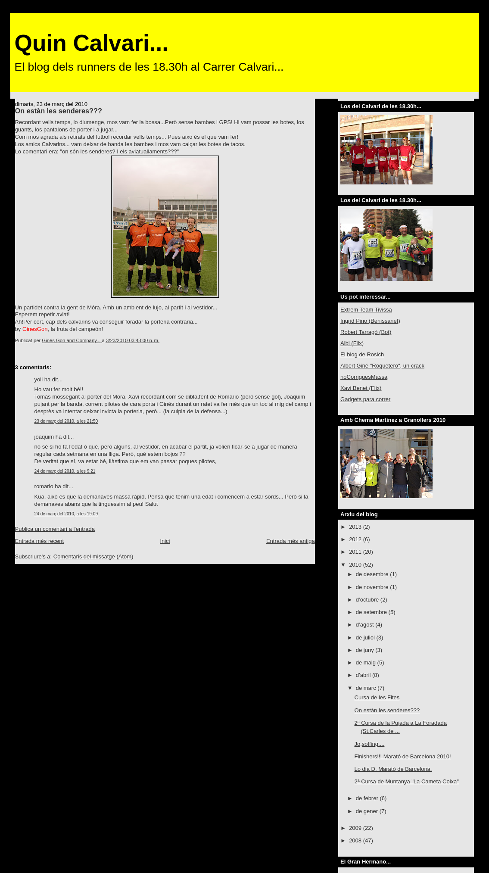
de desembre (373, 574)
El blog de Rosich (362, 354)
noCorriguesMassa (363, 377)
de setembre (372, 612)
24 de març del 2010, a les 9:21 (65, 471)
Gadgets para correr (365, 399)
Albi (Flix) (352, 343)
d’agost (366, 624)
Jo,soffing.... (370, 744)
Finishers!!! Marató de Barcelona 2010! (403, 756)
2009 (356, 828)
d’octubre (368, 599)
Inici (165, 541)
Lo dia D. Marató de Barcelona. (393, 769)
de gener (368, 811)
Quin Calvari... (91, 43)
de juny (366, 650)
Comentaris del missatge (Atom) (93, 556)
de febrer (368, 798)
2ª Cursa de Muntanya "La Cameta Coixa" (407, 781)
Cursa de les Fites (377, 697)
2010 (356, 564)
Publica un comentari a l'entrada (55, 529)
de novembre (373, 587)
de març (367, 688)
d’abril (364, 675)
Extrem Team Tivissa (366, 309)
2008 (356, 840)
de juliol (366, 637)
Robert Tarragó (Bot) (365, 332)
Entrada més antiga (290, 541)
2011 (356, 552)
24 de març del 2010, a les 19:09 (66, 513)
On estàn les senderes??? (387, 710)
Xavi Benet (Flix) (360, 388)
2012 (356, 539)
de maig (366, 662)
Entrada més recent (39, 541)
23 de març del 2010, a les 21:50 (66, 421)
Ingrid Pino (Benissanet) (370, 321)
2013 (356, 527)
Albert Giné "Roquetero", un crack (382, 365)
